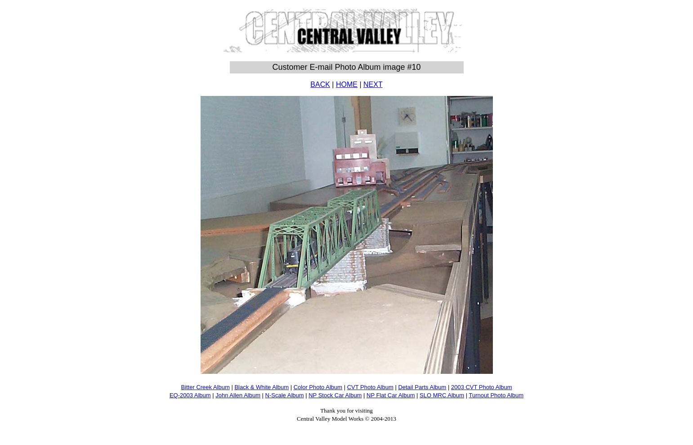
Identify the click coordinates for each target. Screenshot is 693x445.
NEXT (373, 84)
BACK (320, 84)
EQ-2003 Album (190, 395)
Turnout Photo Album (496, 395)
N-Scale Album (284, 395)
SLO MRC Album (442, 395)
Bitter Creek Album (205, 387)
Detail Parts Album (422, 387)
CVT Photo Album (370, 387)
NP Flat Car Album (391, 395)
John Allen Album (237, 395)
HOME (347, 84)
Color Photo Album (318, 387)
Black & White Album (261, 387)
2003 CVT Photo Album (481, 387)
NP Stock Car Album (335, 395)
